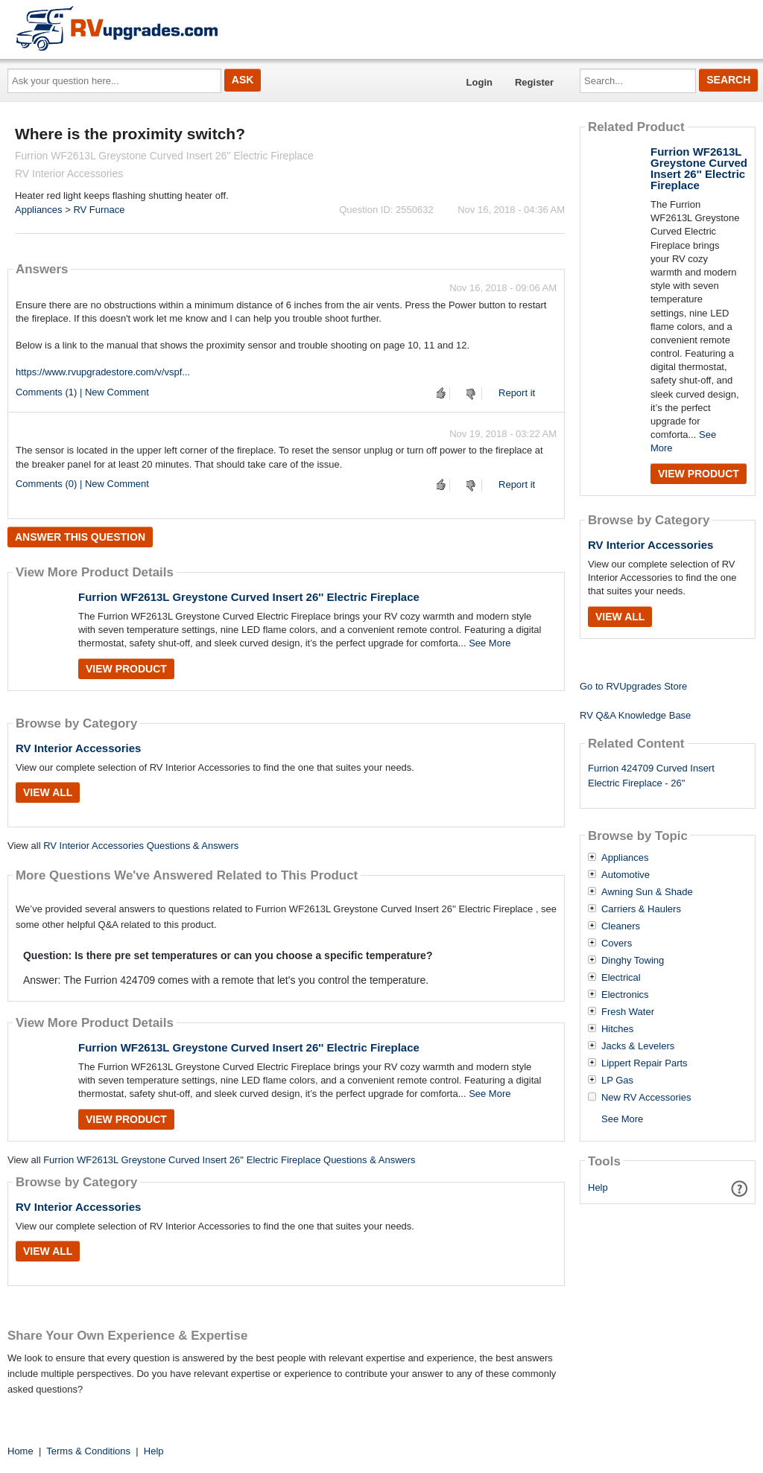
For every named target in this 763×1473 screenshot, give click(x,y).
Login (479, 82)
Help (598, 1187)
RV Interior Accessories (78, 748)
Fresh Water (627, 1012)
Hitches (617, 1029)
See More (489, 643)
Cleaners (620, 926)
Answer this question (80, 537)
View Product (126, 669)
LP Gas (617, 1080)
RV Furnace (98, 209)
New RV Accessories (646, 1097)
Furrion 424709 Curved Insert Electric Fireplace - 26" (651, 776)
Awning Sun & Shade (647, 892)
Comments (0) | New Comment (82, 483)
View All (47, 792)
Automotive (625, 875)
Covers (616, 943)
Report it (516, 393)
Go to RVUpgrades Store (633, 686)
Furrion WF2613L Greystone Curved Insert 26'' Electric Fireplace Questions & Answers (229, 1159)
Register (534, 82)
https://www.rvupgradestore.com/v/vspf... (103, 372)
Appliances (39, 209)
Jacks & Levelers (637, 1046)
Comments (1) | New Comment (82, 392)
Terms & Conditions (88, 1451)
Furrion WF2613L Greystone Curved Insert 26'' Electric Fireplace (249, 597)
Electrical (621, 978)
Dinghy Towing (632, 960)
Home (20, 1451)
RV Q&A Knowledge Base (635, 715)
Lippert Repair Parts (644, 1063)
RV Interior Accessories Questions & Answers (140, 845)
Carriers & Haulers (641, 909)
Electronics (625, 995)
